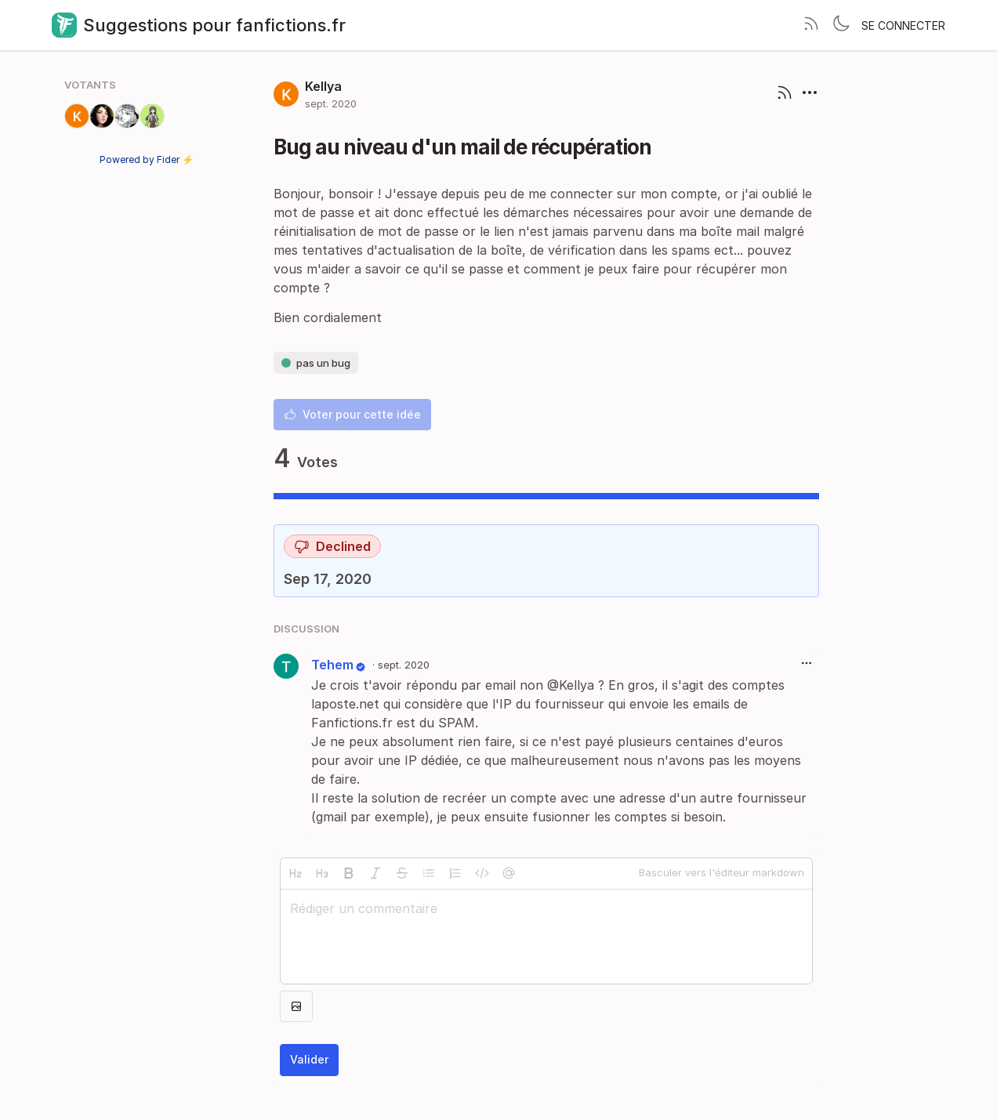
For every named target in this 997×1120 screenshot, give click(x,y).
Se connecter (903, 25)
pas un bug (315, 363)
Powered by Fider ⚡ (147, 159)
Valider (309, 1059)
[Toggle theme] (841, 25)
